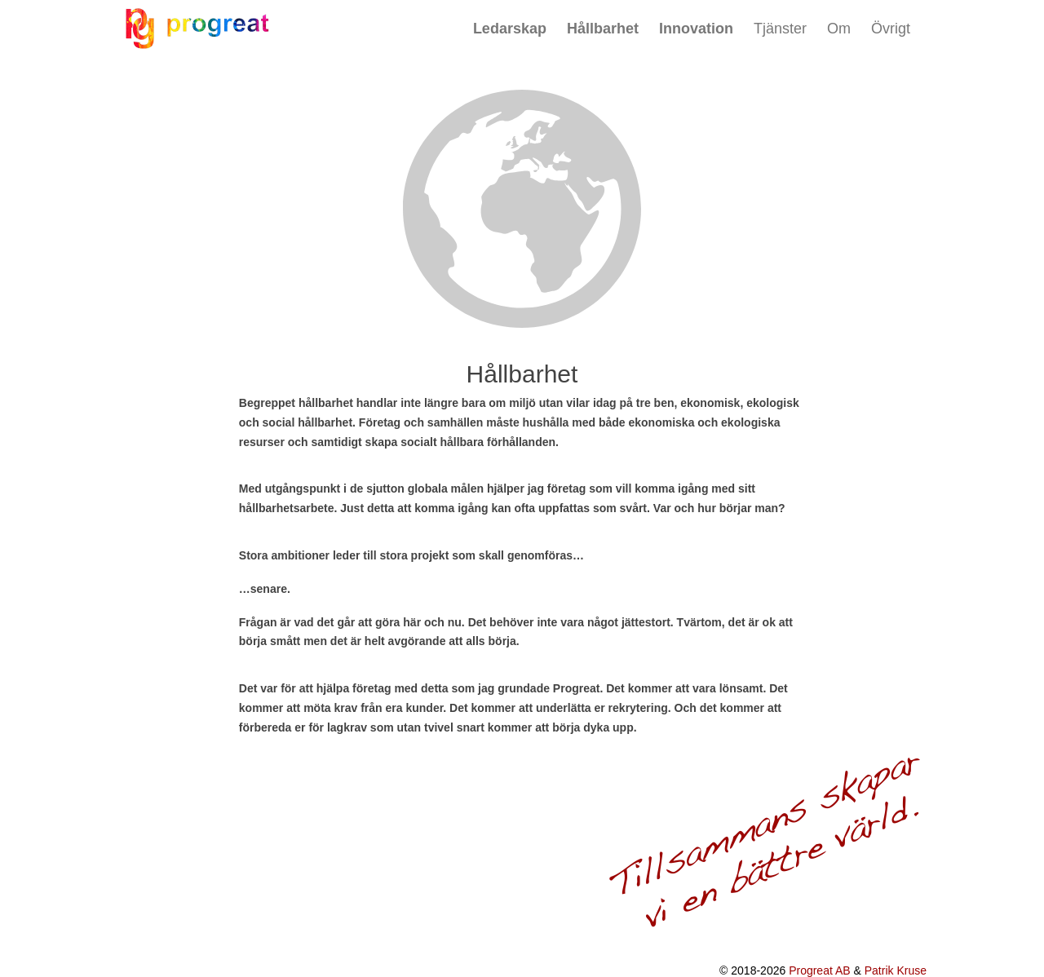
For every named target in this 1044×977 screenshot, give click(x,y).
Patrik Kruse (896, 970)
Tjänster (780, 28)
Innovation (696, 28)
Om (839, 28)
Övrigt (890, 28)
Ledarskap (509, 28)
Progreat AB (820, 970)
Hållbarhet (603, 28)
